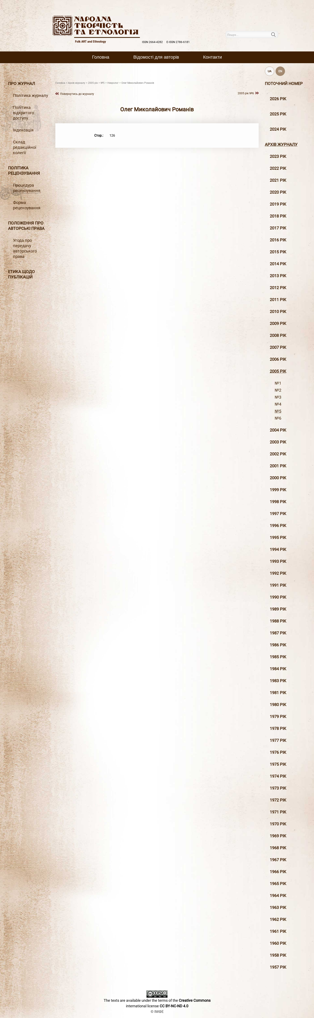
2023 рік (278, 156)
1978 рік (278, 728)
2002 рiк (278, 453)
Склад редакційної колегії (24, 147)
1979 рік (278, 716)
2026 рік (278, 98)
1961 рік (278, 931)
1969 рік (278, 835)
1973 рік (278, 788)
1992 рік (278, 573)
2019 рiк (278, 204)
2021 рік (278, 180)
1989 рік (278, 609)
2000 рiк (278, 477)
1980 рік (278, 704)
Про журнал (21, 83)
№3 (278, 397)
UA (269, 71)
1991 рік (278, 585)
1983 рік (278, 680)
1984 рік (278, 668)
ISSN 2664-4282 (152, 42)
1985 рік (278, 656)
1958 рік (278, 955)
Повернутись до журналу (77, 93)
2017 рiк (278, 228)
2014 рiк (278, 263)
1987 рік (278, 633)
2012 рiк (278, 287)
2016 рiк (278, 239)
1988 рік (278, 621)
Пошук (275, 34)
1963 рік (278, 907)
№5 (278, 411)
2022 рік (278, 168)
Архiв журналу (281, 144)
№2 (278, 390)
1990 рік (278, 597)
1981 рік (278, 692)
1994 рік (278, 549)
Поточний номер (284, 83)
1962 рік (278, 919)
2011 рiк (278, 299)
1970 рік (278, 823)
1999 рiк (278, 489)
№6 (278, 418)
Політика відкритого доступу (23, 113)
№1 (278, 383)
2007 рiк (278, 347)
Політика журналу (30, 95)
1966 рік (278, 871)
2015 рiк (278, 251)
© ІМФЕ (157, 1011)
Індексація (23, 130)
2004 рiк (278, 430)
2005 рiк (278, 371)
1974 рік (278, 776)
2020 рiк (278, 192)
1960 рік (278, 943)
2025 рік (278, 114)
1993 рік (278, 561)
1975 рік (278, 764)
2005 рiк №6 (246, 93)
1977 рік (278, 740)
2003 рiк (278, 442)
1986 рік (278, 644)
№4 (278, 404)
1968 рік (278, 847)
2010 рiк (278, 311)
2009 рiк (278, 323)
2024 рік (278, 129)
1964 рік (278, 895)
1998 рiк (278, 501)
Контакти (212, 57)
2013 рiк (278, 275)
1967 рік (278, 859)
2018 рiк (278, 216)
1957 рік (278, 967)
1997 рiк (278, 513)
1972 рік (278, 800)
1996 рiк (278, 525)
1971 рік (278, 812)
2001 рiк (278, 465)
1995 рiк (278, 537)
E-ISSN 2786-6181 (178, 42)
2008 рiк (278, 335)
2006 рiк (278, 359)
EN (280, 71)
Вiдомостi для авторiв (156, 57)
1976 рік (278, 752)
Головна (100, 57)
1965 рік (278, 883)
